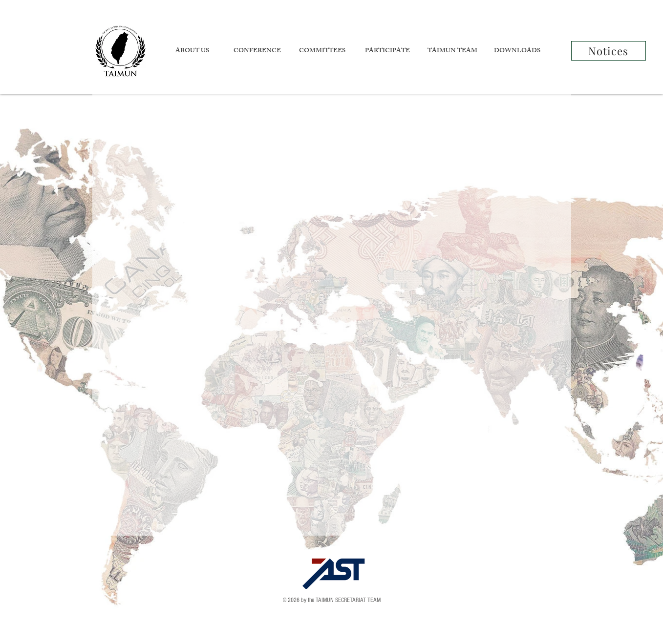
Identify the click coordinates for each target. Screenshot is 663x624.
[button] (192, 51)
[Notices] (608, 51)
